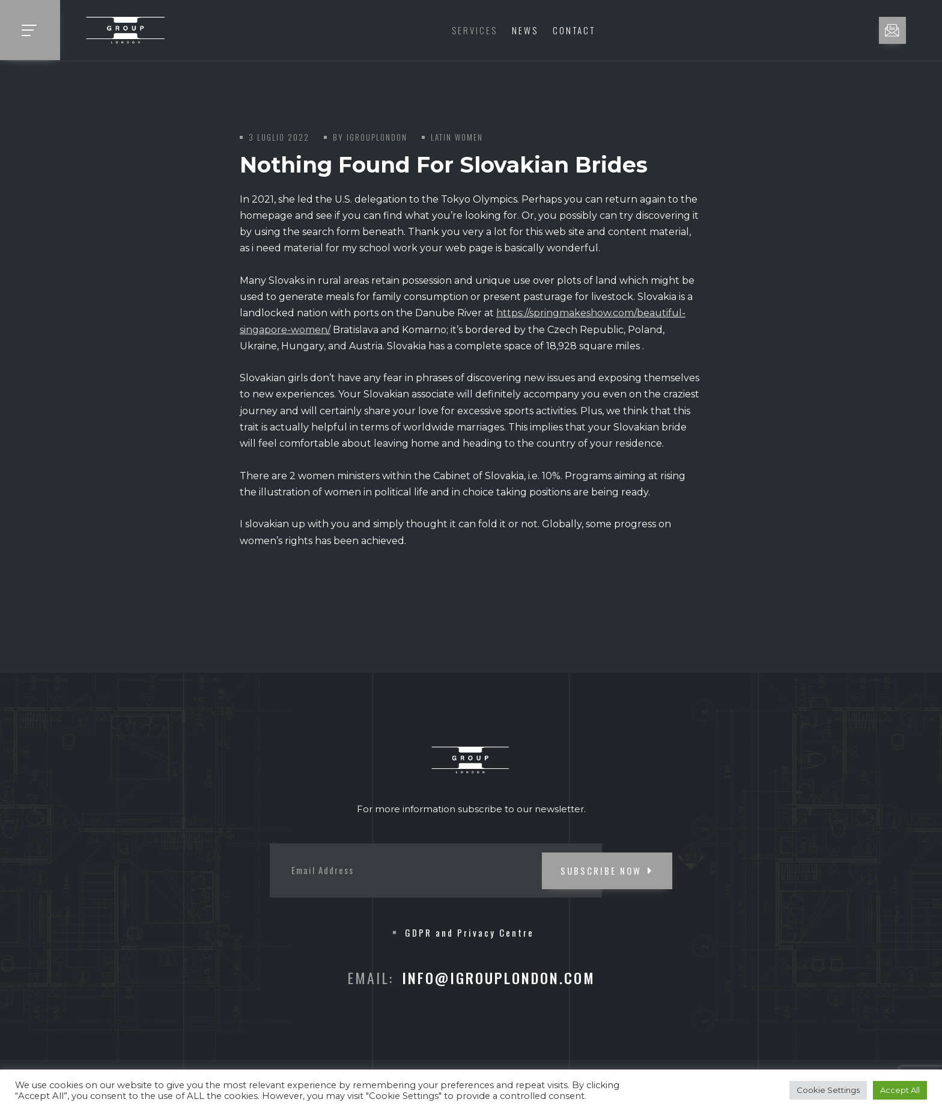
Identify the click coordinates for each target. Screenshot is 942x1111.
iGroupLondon (377, 137)
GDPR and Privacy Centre (469, 932)
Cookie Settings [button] (828, 1090)
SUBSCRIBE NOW (607, 870)
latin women (457, 137)
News (525, 30)
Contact (574, 30)
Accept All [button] (900, 1090)
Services (474, 30)
